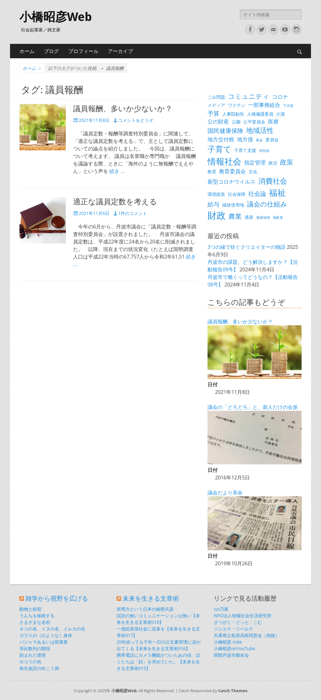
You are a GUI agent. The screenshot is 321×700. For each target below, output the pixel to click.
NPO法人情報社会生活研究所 (242, 616)
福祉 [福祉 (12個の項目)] (277, 192)
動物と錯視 (30, 609)
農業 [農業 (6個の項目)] (235, 216)
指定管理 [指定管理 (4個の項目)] (255, 162)
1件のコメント (132, 213)
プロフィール (83, 51)
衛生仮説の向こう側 (39, 668)
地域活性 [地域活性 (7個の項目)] (260, 130)
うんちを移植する (37, 616)
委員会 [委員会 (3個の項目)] (272, 140)
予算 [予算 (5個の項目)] (213, 113)
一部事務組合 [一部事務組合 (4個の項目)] (264, 104)
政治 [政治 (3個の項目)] (272, 163)
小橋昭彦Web (55, 17)
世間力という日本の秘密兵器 (145, 609)
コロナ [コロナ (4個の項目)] (280, 96)
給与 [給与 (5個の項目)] (213, 204)
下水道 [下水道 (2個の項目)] (288, 105)
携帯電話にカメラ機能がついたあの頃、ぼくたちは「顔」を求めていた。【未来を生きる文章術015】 (158, 661)
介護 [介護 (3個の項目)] (280, 114)
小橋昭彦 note (228, 642)
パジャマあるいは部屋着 (43, 642)
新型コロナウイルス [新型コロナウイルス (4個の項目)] (231, 181)
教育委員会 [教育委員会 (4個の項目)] (232, 171)
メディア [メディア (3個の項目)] (216, 105)
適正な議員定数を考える (115, 201)
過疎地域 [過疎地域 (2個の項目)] (263, 217)
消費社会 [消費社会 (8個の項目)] (272, 181)
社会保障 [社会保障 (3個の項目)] (236, 194)
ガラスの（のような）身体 (45, 635)
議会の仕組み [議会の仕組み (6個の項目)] (267, 204)
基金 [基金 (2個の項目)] (259, 140)
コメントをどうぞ (135, 120)
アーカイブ (120, 51)
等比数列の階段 (34, 648)
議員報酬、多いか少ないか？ (122, 108)
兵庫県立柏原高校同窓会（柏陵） (247, 635)
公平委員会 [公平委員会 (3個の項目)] (254, 122)
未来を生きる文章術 (151, 598)
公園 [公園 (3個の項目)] (236, 122)
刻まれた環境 (32, 655)
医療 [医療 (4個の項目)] (273, 121)
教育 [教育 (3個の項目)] (212, 172)
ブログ (51, 51)
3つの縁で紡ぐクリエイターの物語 (247, 246)
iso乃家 (221, 609)
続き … (116, 171)
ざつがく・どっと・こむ (238, 622)
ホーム (26, 51)
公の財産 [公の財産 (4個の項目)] (218, 121)
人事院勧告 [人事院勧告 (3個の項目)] (233, 114)
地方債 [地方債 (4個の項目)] (245, 139)
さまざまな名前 (34, 622)
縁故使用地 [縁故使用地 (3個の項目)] (233, 205)
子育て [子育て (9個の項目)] (219, 149)
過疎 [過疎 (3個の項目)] (249, 217)
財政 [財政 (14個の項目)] (217, 215)
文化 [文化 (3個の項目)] (253, 172)
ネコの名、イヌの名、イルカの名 (52, 629)
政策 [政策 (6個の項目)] (286, 162)
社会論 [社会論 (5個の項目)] (257, 193)
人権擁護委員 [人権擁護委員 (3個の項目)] (260, 114)
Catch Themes (232, 690)
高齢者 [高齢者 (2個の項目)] (278, 217)
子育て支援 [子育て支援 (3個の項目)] (245, 150)
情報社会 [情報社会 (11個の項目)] (224, 161)
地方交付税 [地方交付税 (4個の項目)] (221, 139)
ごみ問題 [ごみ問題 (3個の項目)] (216, 97)
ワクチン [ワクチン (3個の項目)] (236, 105)
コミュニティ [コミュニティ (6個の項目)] (248, 96)
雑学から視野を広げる (56, 598)
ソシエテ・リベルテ (233, 629)
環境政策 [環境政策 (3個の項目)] (216, 194)
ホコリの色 (30, 662)
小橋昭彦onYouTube (234, 648)
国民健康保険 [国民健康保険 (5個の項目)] (225, 130)
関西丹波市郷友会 (231, 655)
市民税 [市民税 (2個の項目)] (264, 151)
